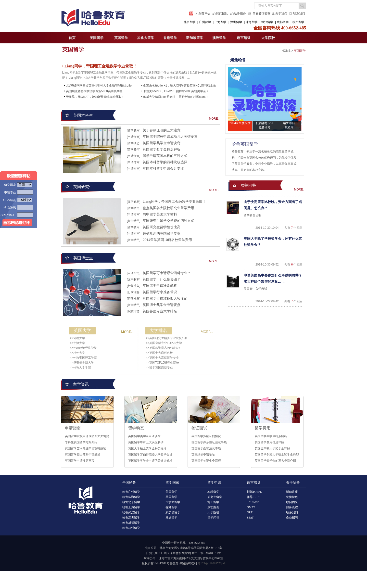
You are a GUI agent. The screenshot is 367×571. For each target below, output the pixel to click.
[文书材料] (133, 279)
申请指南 (73, 428)
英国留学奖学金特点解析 (161, 149)
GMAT (251, 507)
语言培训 (244, 38)
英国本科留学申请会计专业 (163, 168)
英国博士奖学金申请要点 (161, 305)
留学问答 (213, 517)
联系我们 (299, 13)
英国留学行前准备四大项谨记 (165, 298)
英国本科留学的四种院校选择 (165, 162)
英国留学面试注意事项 (206, 448)
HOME (286, 50)
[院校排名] (133, 311)
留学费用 (262, 428)
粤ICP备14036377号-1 (211, 563)
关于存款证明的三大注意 (161, 130)
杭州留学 (298, 22)
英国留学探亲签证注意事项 (209, 442)
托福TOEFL (254, 492)
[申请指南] (133, 137)
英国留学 (121, 38)
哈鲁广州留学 (131, 492)
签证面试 (199, 428)
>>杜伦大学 (77, 353)
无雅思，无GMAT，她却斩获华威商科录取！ (95, 97)
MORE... (214, 118)
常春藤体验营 (261, 13)
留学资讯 (81, 384)
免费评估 (204, 13)
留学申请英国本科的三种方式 (165, 156)
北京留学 (189, 22)
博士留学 (213, 502)
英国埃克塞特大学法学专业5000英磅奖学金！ (96, 91)
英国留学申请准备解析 (160, 286)
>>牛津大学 (77, 343)
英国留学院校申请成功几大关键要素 (170, 137)
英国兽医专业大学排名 (160, 311)
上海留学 (220, 22)
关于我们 (281, 13)
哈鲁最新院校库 (289, 125)
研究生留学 (214, 497)
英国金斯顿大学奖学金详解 (272, 448)
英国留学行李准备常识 (160, 292)
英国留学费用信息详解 (269, 442)
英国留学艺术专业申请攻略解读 (85, 448)
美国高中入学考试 (255, 289)
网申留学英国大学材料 (160, 214)
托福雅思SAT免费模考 (264, 125)
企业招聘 (292, 517)
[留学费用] (133, 130)
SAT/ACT (253, 502)
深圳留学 (236, 22)
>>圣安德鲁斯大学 (82, 362)
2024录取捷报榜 (240, 123)
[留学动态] (133, 143)
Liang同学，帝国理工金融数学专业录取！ (174, 201)
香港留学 (170, 38)
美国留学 (96, 38)
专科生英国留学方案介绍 (81, 442)
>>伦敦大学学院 (80, 367)
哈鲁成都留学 (131, 522)
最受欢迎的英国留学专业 (161, 233)
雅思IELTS (254, 497)
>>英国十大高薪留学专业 (162, 357)
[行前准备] (133, 286)
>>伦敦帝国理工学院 (83, 357)
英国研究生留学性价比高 (161, 227)
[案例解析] (133, 201)
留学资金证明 (252, 215)
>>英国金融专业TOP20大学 (164, 343)
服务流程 (292, 507)
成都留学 (283, 22)
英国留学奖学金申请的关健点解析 (150, 460)
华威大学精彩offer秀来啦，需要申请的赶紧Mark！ (175, 97)
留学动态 (136, 428)
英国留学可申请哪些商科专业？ (167, 273)
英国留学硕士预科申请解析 (82, 454)
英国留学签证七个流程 (206, 460)
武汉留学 (267, 22)
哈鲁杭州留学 (131, 528)
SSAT (250, 517)
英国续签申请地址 (203, 454)
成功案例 (213, 507)
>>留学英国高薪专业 (159, 367)
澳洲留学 (219, 38)
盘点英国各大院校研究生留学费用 (168, 208)
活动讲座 (292, 492)
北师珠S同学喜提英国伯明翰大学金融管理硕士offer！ (101, 85)
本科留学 (213, 492)
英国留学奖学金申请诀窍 (161, 143)
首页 (72, 38)
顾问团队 (222, 13)
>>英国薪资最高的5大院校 (163, 348)
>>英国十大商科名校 (159, 353)
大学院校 (268, 38)
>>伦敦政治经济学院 (83, 348)
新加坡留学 (194, 38)
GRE (250, 512)
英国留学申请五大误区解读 (146, 442)
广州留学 (205, 22)
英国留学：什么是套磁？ (161, 279)
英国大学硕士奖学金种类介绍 (147, 448)
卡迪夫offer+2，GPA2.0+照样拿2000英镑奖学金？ (176, 91)
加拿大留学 (145, 38)
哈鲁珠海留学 (131, 497)
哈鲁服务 (240, 13)
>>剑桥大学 (77, 338)
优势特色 (292, 497)
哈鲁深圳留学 (131, 517)
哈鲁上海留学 (131, 507)
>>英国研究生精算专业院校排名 (167, 338)
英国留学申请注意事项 (79, 460)
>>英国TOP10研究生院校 (162, 362)
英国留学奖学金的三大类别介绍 (275, 460)
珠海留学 (251, 22)
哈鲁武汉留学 (131, 512)
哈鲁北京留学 (131, 502)
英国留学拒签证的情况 (206, 436)
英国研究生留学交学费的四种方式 (168, 221)
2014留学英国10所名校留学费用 (167, 240)
